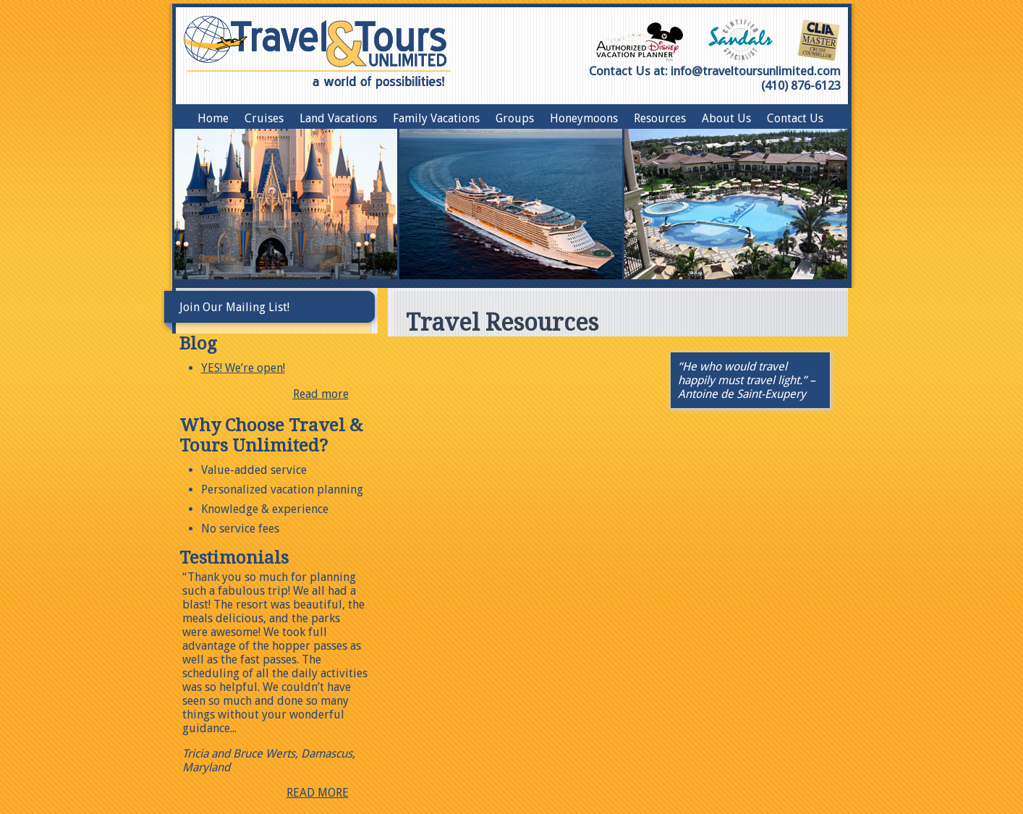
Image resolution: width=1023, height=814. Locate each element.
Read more (321, 394)
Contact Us (795, 118)
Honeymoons (584, 118)
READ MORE (317, 793)
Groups (515, 118)
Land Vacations (338, 118)
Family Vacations (436, 118)
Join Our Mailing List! (234, 307)
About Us (726, 118)
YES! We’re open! (243, 368)
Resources (660, 118)
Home (213, 118)
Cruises (264, 118)
